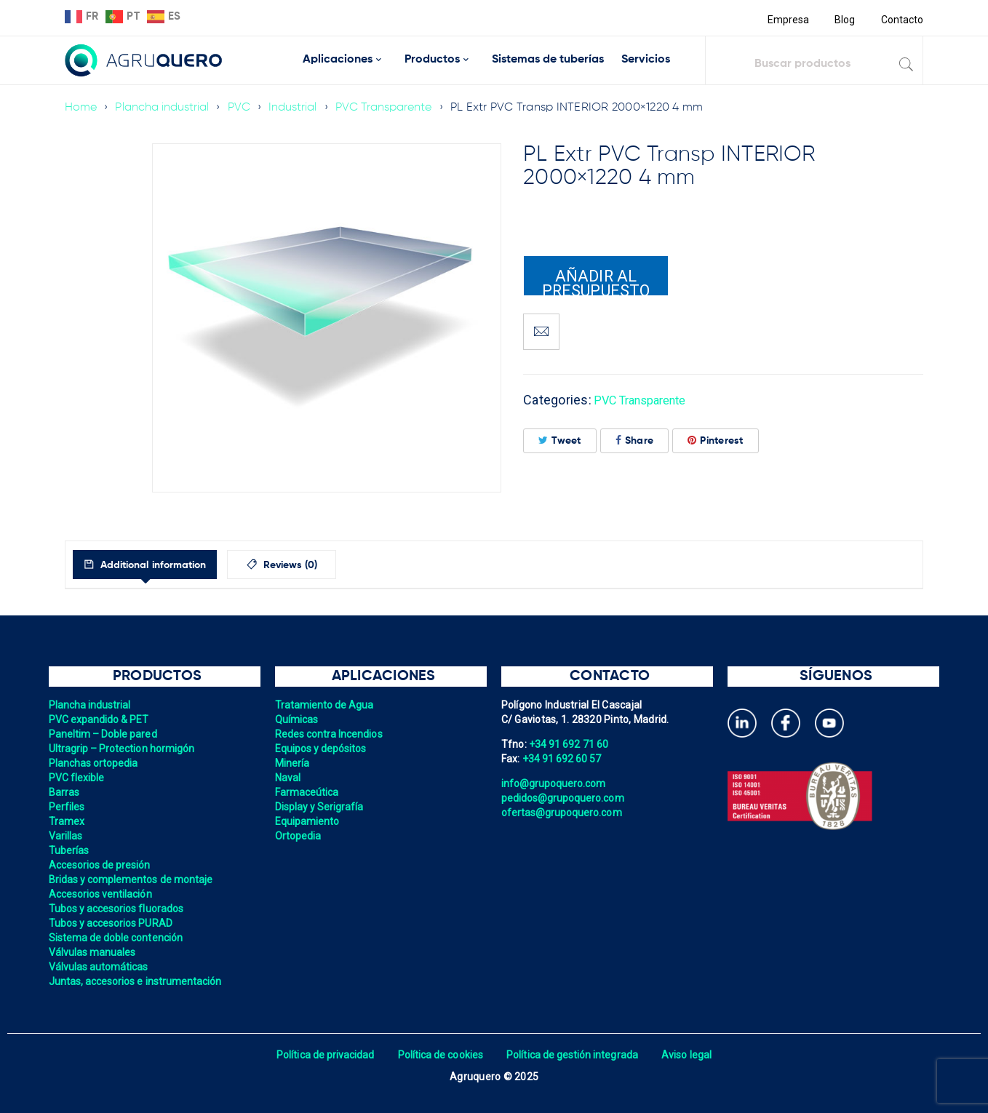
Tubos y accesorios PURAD (112, 923)
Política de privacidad (321, 1055)
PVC (242, 107)
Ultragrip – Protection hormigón (124, 748)
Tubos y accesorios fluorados (118, 908)
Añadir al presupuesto (595, 281)
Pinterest (716, 440)
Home (81, 107)
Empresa (786, 19)
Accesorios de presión (101, 865)
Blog (843, 19)
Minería (293, 763)
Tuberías (69, 850)
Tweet (559, 440)
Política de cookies (439, 1055)
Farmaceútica (307, 792)
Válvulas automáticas (100, 967)
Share (634, 440)
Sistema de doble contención (118, 938)
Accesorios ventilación (102, 894)
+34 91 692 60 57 (563, 759)
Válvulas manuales (93, 952)
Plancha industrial (164, 107)
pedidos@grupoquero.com (564, 798)
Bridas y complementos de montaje (133, 879)
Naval (288, 777)
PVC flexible (77, 777)
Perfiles (67, 807)
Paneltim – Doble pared (105, 734)
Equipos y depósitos (322, 748)
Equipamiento (308, 821)
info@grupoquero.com (555, 783)
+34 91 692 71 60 (569, 744)
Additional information (165, 565)
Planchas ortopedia (95, 763)
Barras (65, 792)
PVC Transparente (389, 107)
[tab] (158, 564)
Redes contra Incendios (330, 734)
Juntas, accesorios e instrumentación (138, 981)
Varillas (66, 836)
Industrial (297, 107)
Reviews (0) (320, 565)
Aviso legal (691, 1055)
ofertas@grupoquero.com (563, 812)
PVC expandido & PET (100, 719)
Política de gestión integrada (574, 1055)
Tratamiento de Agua (326, 705)
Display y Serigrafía (321, 807)
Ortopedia (298, 836)
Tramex (67, 821)
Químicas (297, 719)
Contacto (901, 19)
